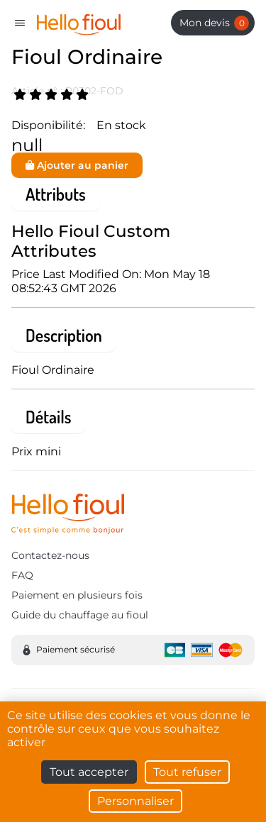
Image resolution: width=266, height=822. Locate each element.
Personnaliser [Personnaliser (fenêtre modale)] (135, 801)
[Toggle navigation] (19, 22)
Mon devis (214, 23)
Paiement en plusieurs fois (77, 595)
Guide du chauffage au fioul (79, 615)
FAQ (22, 575)
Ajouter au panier (77, 165)
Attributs (56, 194)
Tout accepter (89, 772)
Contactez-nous (50, 555)
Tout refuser (187, 772)
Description (64, 335)
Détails (48, 417)
